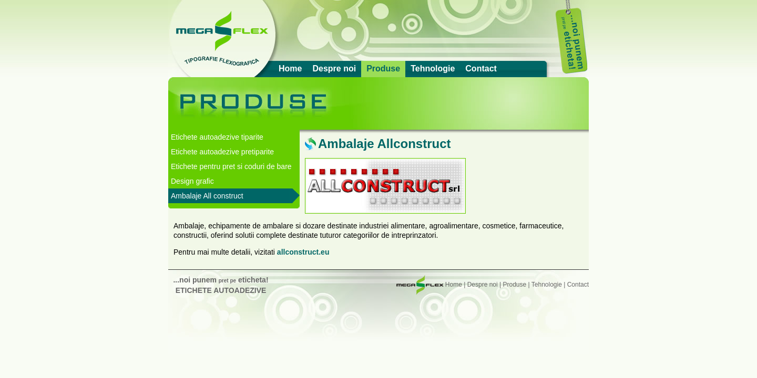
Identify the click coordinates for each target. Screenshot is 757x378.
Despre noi (334, 68)
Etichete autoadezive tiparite (217, 137)
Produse (383, 68)
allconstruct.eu (303, 252)
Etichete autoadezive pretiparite (222, 152)
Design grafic (192, 181)
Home (290, 68)
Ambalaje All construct (207, 196)
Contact (481, 68)
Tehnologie (433, 68)
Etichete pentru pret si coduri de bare (231, 166)
